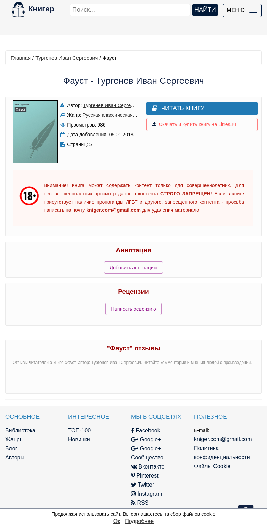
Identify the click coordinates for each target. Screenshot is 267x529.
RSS (139, 503)
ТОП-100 (79, 430)
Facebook (145, 430)
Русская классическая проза (115, 115)
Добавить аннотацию (133, 267)
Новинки (79, 439)
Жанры (14, 439)
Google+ (146, 439)
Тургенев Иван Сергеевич (66, 58)
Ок (116, 521)
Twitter (142, 485)
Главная (21, 58)
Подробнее (139, 521)
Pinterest (145, 476)
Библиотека (20, 430)
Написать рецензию (133, 309)
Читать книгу (178, 108)
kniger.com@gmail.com (223, 439)
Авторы (14, 458)
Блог (11, 448)
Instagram (146, 494)
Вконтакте (147, 467)
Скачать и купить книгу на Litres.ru (194, 124)
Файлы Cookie (212, 466)
